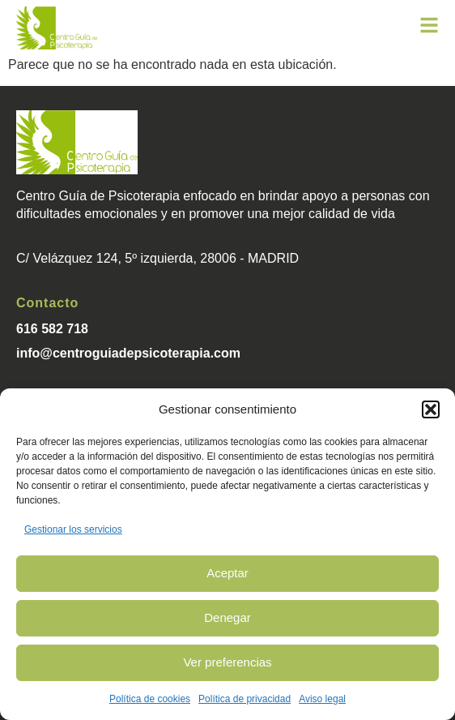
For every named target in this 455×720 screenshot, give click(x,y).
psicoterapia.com (187, 353)
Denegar (227, 617)
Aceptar (227, 573)
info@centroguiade (75, 353)
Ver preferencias (227, 662)
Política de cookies (149, 699)
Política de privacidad (244, 699)
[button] (431, 409)
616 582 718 (52, 329)
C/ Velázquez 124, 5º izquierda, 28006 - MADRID (157, 258)
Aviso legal (322, 699)
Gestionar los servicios (73, 529)
